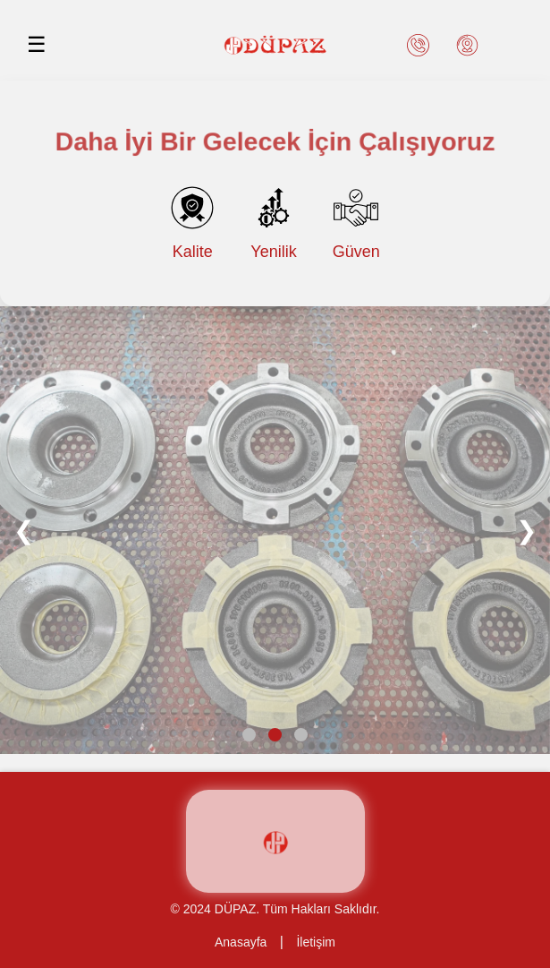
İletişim (315, 942)
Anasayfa (241, 942)
